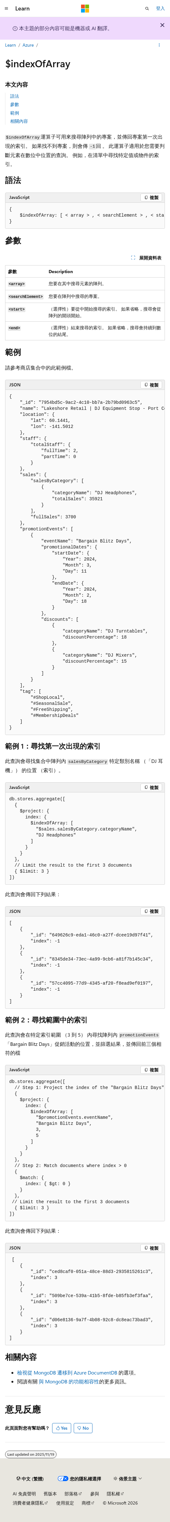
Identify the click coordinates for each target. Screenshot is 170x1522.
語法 (14, 96)
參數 (14, 104)
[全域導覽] (6, 8)
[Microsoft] (85, 8)
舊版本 (50, 1494)
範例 (14, 113)
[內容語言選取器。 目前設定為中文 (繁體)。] (30, 1479)
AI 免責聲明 (24, 1494)
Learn (10, 45)
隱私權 (113, 1494)
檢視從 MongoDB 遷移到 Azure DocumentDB (67, 1372)
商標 (86, 1503)
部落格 (71, 1494)
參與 (94, 1494)
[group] (85, 216)
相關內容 (19, 121)
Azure (28, 45)
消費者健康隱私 (28, 1503)
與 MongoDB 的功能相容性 (69, 1381)
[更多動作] (159, 45)
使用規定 (65, 1503)
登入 (160, 8)
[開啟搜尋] (147, 8)
